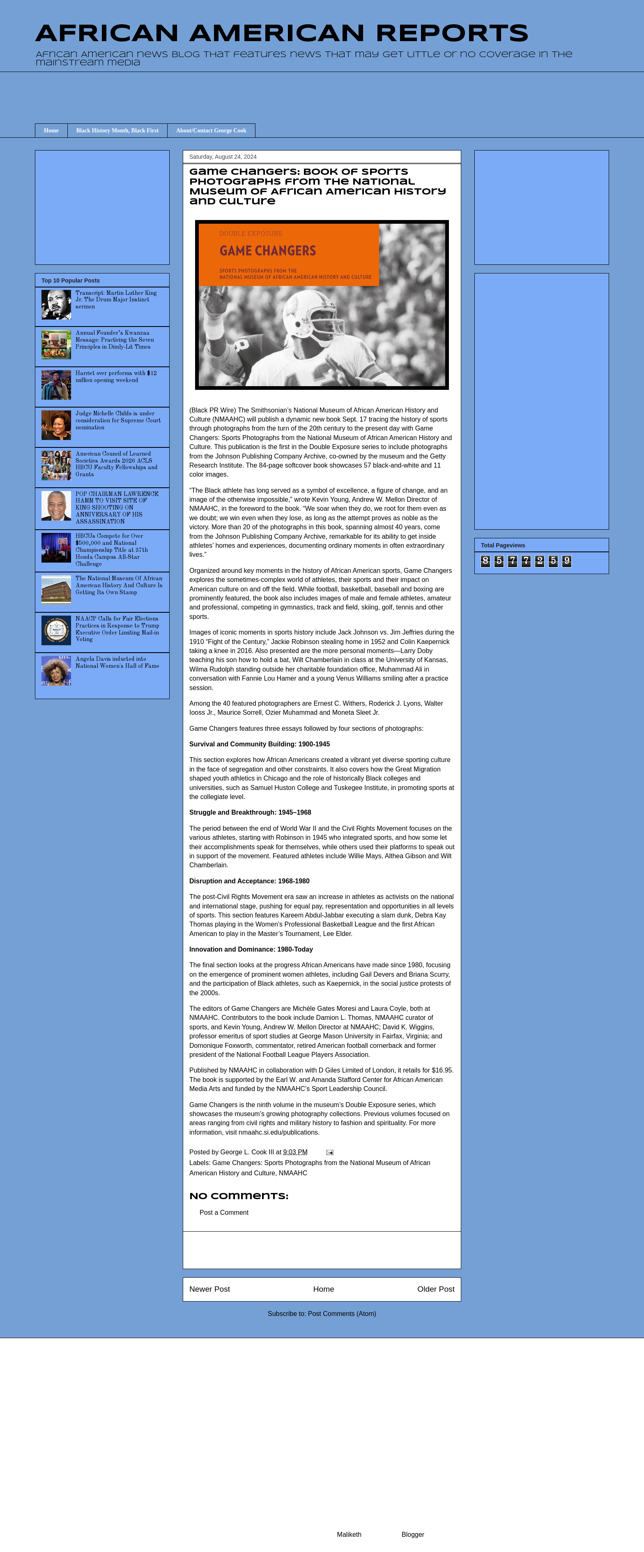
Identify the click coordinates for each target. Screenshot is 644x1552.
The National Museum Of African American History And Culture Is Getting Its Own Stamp (119, 585)
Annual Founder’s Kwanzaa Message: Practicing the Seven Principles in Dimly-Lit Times (115, 340)
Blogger (413, 1534)
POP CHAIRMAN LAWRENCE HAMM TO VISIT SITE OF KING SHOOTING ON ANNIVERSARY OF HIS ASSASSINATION (117, 508)
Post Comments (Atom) (342, 1313)
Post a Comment (224, 1212)
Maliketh (349, 1534)
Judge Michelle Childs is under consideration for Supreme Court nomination (118, 421)
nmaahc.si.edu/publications (278, 1132)
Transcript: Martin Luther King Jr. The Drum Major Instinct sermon (116, 300)
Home (51, 130)
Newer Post (209, 1289)
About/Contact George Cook (211, 130)
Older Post (436, 1289)
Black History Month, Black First (117, 130)
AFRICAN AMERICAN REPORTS (282, 34)
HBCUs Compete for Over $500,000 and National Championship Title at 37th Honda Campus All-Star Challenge (112, 550)
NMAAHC (293, 1173)
